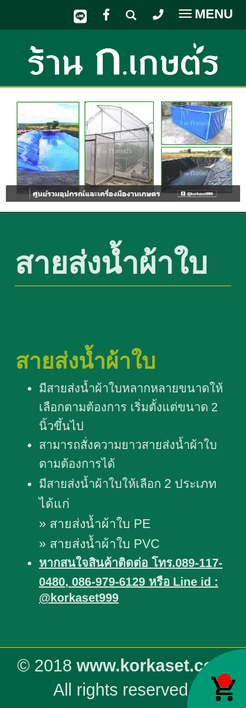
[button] (23, 149)
